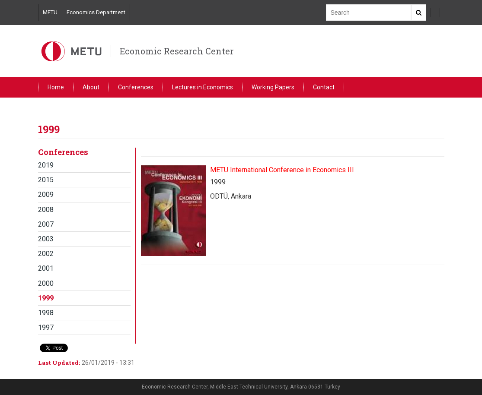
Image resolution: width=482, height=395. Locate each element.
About (91, 87)
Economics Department (96, 12)
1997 (46, 327)
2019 (46, 165)
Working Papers (273, 87)
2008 (46, 209)
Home (56, 87)
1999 (46, 298)
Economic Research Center (177, 51)
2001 (46, 268)
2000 (46, 283)
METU (50, 12)
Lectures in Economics (202, 87)
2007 (46, 224)
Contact (324, 87)
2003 (46, 239)
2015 (46, 180)
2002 (46, 254)
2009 (46, 194)
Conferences (135, 87)
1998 (46, 313)
